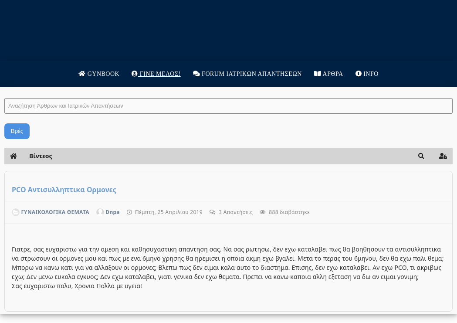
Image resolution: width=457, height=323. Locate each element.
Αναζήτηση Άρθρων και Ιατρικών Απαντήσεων (4, 89)
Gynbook (98, 74)
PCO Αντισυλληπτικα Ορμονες (64, 189)
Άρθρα (328, 74)
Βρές (17, 131)
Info (367, 74)
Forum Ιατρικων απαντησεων (247, 74)
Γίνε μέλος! (156, 74)
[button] (421, 156)
